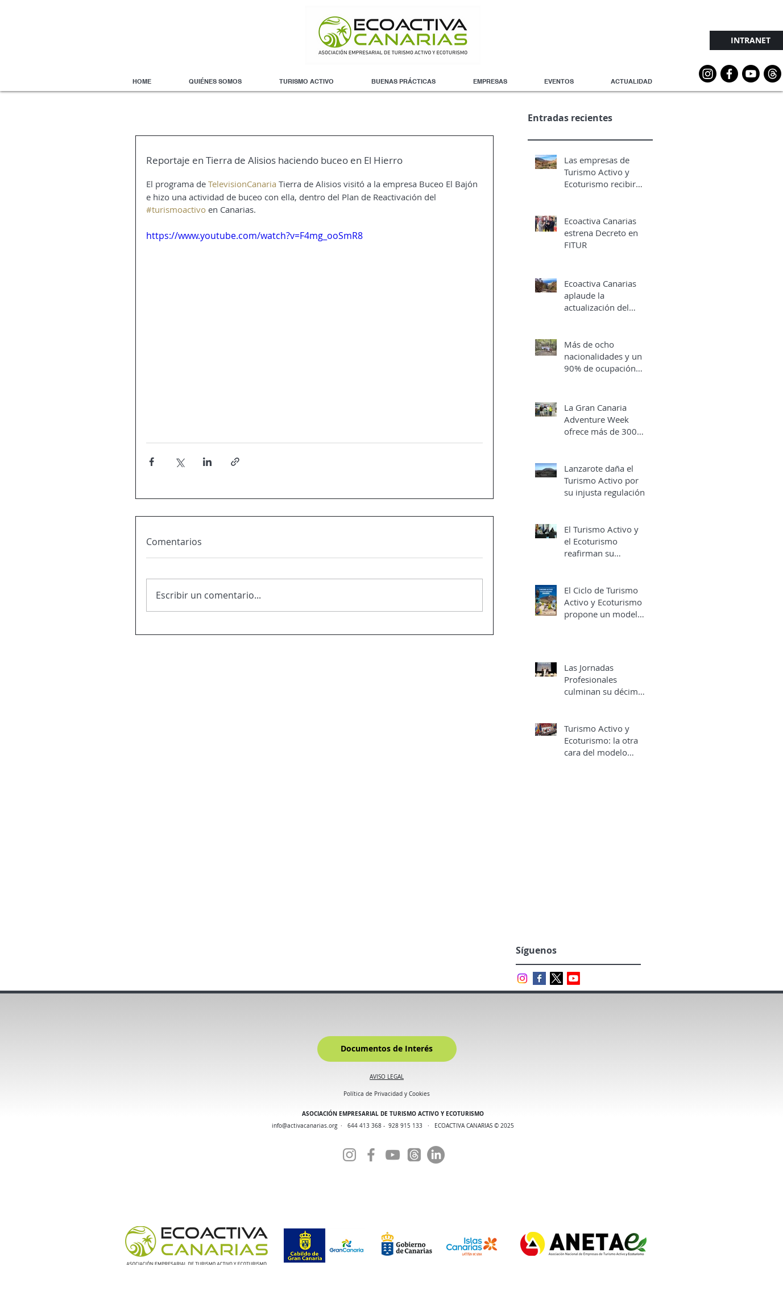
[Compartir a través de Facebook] (151, 461)
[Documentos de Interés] (387, 1049)
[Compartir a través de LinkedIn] (207, 461)
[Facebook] (371, 1155)
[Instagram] (707, 74)
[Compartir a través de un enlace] (235, 461)
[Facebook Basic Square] (539, 978)
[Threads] (772, 74)
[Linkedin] (436, 1155)
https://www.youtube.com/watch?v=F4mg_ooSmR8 (254, 235)
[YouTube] (751, 74)
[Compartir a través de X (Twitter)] (179, 461)
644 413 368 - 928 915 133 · (390, 1125)
